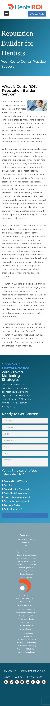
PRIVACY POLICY (34, 677)
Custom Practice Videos (26, 555)
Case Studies (25, 605)
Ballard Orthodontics (26, 610)
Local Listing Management (17, 497)
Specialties (25, 629)
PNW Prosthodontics (26, 619)
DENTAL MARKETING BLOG (32, 671)
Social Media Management (17, 493)
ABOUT (7, 677)
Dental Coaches (26, 574)
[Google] (33, 682)
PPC (26, 545)
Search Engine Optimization (17, 489)
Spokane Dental (26, 625)
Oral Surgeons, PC (26, 616)
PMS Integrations (26, 577)
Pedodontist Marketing (26, 652)
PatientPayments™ (13, 509)
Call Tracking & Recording (26, 564)
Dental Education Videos (26, 558)
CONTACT (19, 677)
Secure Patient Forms (26, 561)
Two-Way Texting (12, 505)
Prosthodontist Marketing (26, 643)
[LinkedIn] (28, 682)
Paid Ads (8, 485)
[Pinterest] (38, 682)
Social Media (26, 542)
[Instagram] (17, 682)
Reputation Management (16, 501)
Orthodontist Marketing (26, 639)
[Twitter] (11, 682)
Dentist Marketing (26, 633)
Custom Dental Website (15, 481)
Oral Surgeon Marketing (26, 646)
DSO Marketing (26, 636)
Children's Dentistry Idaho (26, 613)
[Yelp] (44, 682)
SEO (26, 549)
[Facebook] (6, 682)
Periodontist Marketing (26, 649)
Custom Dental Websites (26, 539)
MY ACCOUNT (10, 671)
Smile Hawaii (26, 622)
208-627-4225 (37, 14)
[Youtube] (22, 682)
